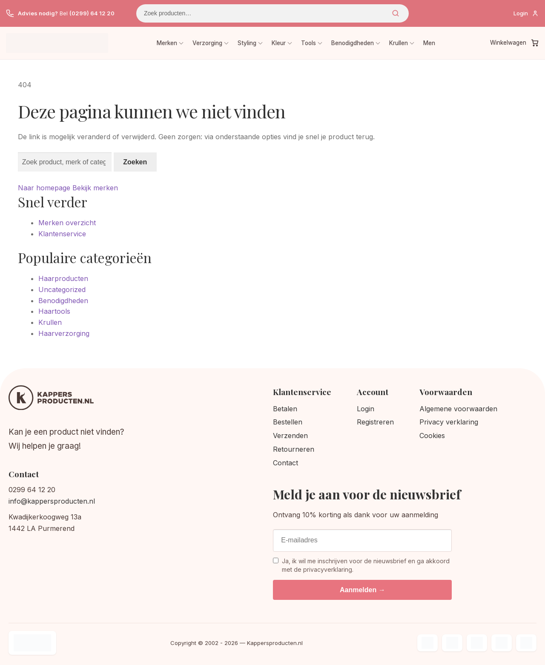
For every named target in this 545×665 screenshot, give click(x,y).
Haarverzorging (63, 333)
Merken (167, 43)
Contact (285, 463)
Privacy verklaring (448, 422)
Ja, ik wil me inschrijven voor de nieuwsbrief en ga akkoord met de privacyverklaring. (361, 565)
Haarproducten (63, 278)
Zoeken (395, 13)
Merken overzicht (67, 222)
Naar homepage (44, 187)
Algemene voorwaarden (458, 408)
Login (365, 408)
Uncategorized (62, 289)
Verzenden (290, 435)
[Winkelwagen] (514, 43)
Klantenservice (62, 233)
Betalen (285, 408)
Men (429, 43)
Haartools (54, 311)
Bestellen (287, 422)
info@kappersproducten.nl (52, 501)
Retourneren (293, 449)
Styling (247, 43)
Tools (308, 43)
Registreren (375, 422)
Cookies (432, 435)
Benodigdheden (352, 43)
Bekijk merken (95, 187)
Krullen (398, 43)
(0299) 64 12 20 (92, 13)
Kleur (279, 43)
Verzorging (207, 43)
